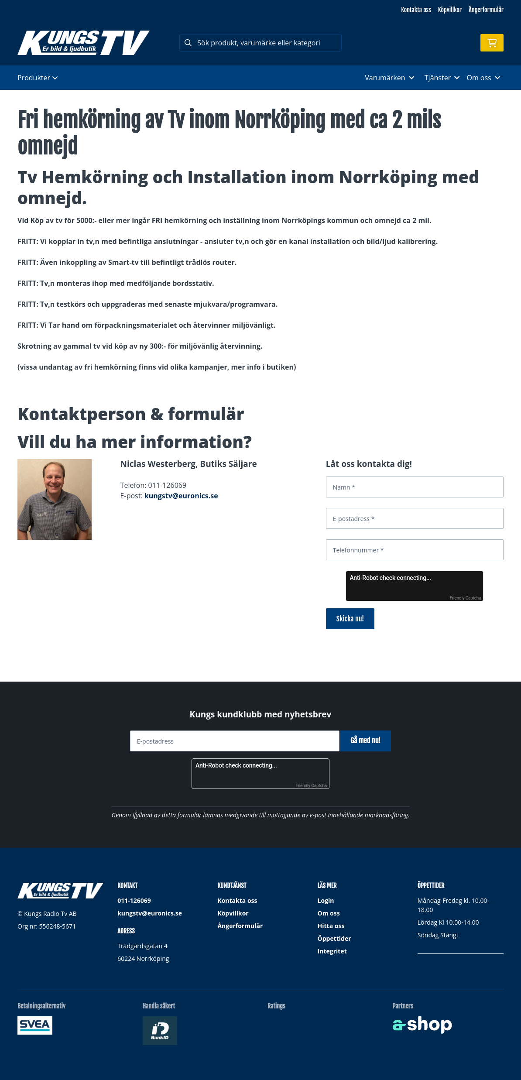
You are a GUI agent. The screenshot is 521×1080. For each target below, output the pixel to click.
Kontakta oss (416, 10)
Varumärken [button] (389, 77)
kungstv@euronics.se (181, 496)
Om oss (329, 913)
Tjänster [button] (442, 77)
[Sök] (260, 42)
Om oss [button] (483, 77)
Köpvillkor (450, 10)
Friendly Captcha (465, 598)
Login (326, 900)
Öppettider (334, 938)
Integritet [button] (332, 951)
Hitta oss (331, 926)
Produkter (37, 77)
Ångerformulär (486, 10)
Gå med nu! (368, 740)
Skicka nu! (350, 618)
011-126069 (134, 900)
